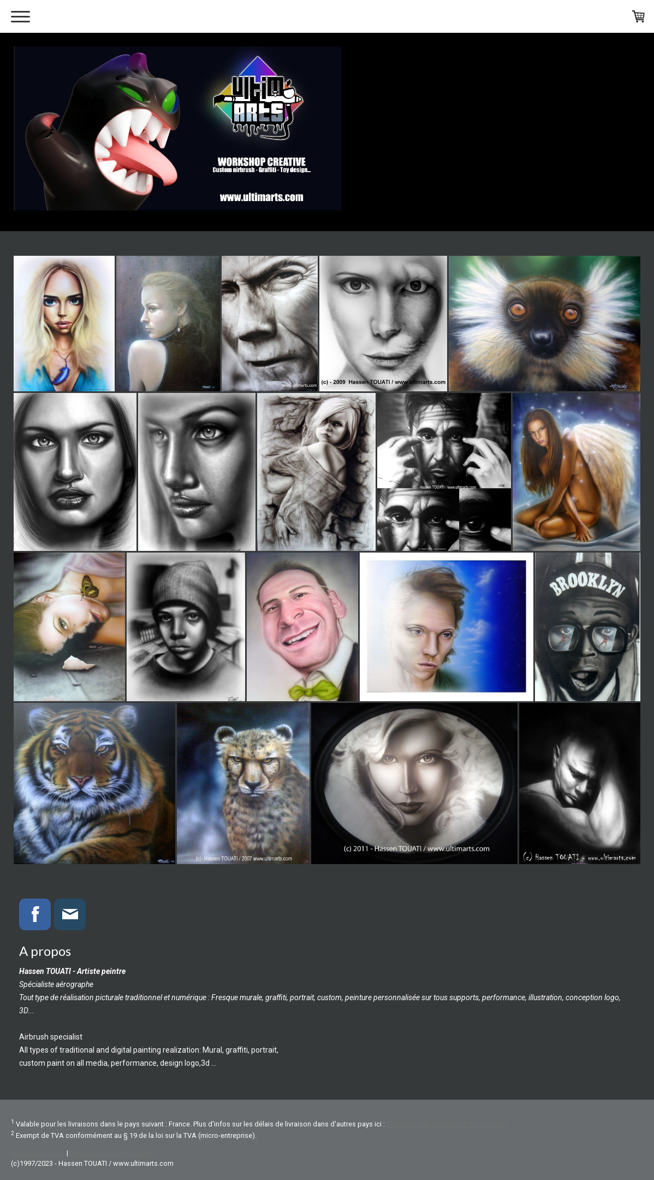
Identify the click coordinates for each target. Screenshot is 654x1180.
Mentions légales (38, 1153)
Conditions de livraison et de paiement (447, 1124)
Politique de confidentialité (111, 1153)
